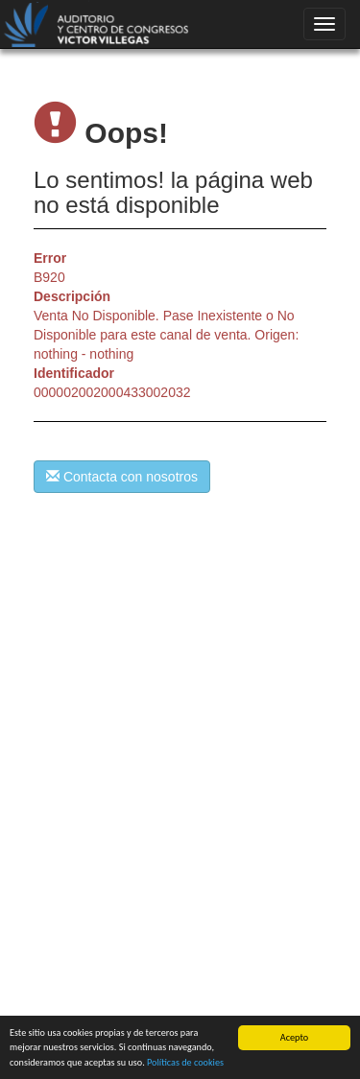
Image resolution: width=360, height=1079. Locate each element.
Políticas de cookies (185, 1063)
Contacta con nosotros (122, 476)
